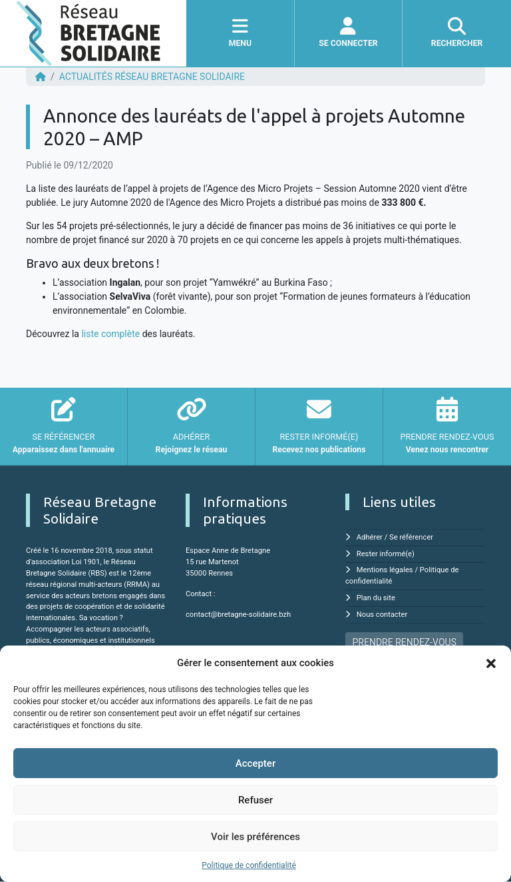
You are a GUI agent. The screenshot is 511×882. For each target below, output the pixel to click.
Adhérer (370, 537)
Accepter (255, 763)
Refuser (255, 800)
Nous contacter (382, 614)
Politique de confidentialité (249, 865)
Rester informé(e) (386, 554)
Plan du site (376, 598)
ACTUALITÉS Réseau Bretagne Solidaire (152, 76)
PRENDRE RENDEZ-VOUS (404, 642)
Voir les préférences (255, 837)
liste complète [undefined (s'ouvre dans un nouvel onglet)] (110, 333)
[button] (491, 662)
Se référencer (411, 537)
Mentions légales (385, 570)
